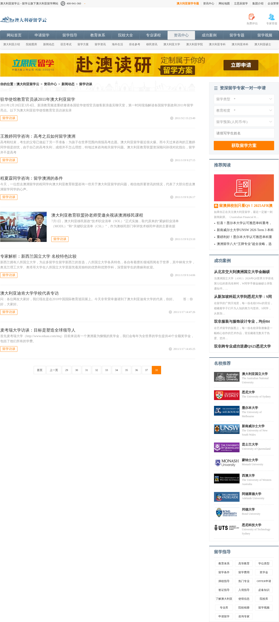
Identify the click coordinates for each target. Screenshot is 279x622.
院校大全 (125, 35)
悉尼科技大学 (251, 525)
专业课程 (153, 35)
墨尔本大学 (250, 408)
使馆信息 (244, 598)
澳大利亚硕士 (262, 44)
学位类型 (263, 563)
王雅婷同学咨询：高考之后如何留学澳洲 (37, 136)
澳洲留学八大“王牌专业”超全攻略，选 (244, 244)
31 (86, 370)
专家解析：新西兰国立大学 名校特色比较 (38, 256)
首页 (39, 370)
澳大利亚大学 (171, 44)
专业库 (224, 607)
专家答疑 (271, 23)
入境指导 (244, 590)
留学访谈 (85, 84)
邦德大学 (248, 509)
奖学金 (264, 572)
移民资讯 (151, 44)
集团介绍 (257, 3)
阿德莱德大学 (251, 494)
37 (146, 370)
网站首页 (14, 35)
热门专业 (244, 581)
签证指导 (224, 590)
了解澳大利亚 (224, 598)
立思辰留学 (241, 3)
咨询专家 (244, 616)
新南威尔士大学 (253, 426)
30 (76, 370)
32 (96, 370)
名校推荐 (222, 363)
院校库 (264, 598)
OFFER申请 (264, 581)
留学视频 (264, 35)
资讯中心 (208, 3)
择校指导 (224, 581)
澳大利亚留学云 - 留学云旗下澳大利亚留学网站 (29, 3)
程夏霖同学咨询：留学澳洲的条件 (31, 178)
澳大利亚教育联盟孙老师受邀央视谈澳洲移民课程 (97, 215)
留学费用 (244, 572)
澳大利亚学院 (194, 44)
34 (116, 370)
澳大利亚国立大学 (255, 374)
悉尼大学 (248, 392)
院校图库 (31, 44)
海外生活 (117, 44)
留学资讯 (100, 44)
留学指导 (69, 35)
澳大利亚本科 (240, 44)
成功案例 (209, 35)
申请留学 (42, 35)
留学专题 (237, 35)
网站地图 (224, 3)
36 (136, 370)
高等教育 (244, 563)
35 (126, 370)
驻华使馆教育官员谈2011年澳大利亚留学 (37, 99)
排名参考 (134, 44)
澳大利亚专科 (217, 44)
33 (106, 370)
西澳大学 (248, 475)
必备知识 (263, 590)
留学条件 (224, 572)
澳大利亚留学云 (35, 22)
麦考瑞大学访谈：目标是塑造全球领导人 (37, 330)
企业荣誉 (273, 3)
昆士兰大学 (250, 444)
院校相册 (244, 607)
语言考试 (65, 44)
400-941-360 (73, 3)
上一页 (54, 370)
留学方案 (83, 44)
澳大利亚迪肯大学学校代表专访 (29, 293)
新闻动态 (48, 44)
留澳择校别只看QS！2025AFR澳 (246, 206)
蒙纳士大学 (250, 460)
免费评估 (252, 23)
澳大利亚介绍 (11, 44)
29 (66, 370)
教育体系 (97, 35)
